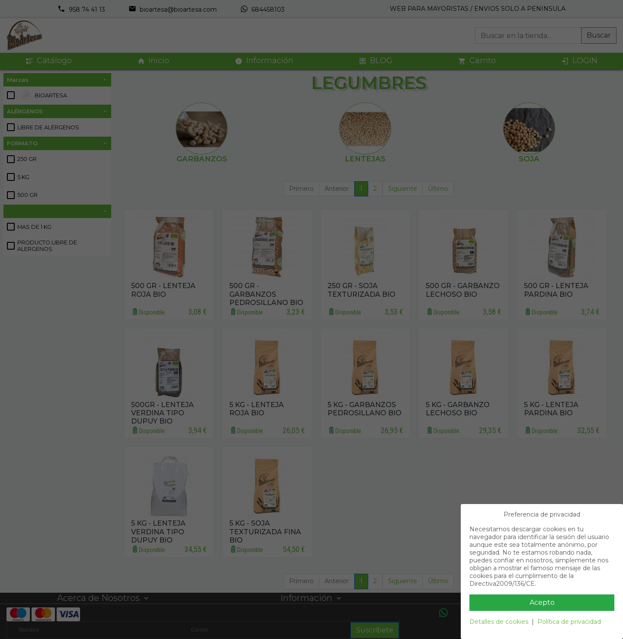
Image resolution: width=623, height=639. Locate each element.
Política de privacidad (569, 622)
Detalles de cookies (498, 622)
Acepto (542, 602)
